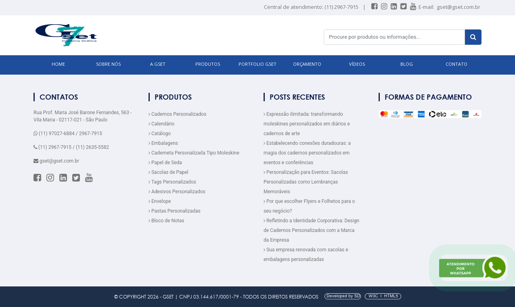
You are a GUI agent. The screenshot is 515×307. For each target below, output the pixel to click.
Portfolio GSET (257, 64)
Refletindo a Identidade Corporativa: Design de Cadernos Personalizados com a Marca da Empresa (311, 230)
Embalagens (163, 143)
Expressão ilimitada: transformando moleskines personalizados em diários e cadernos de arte (307, 123)
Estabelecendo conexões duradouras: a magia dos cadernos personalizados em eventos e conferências (307, 152)
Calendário (161, 124)
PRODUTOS (207, 64)
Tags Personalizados (172, 182)
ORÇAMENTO (307, 64)
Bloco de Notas (166, 220)
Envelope (160, 201)
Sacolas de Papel (168, 172)
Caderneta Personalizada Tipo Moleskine (194, 153)
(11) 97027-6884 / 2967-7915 (67, 133)
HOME (58, 64)
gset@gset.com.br (458, 6)
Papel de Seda (165, 162)
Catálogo (160, 133)
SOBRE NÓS (108, 64)
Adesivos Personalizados (177, 191)
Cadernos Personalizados (177, 114)
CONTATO (456, 64)
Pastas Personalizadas (175, 211)
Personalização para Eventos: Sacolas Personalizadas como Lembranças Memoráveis (306, 181)
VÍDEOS (357, 64)
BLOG (406, 64)
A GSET (157, 64)
